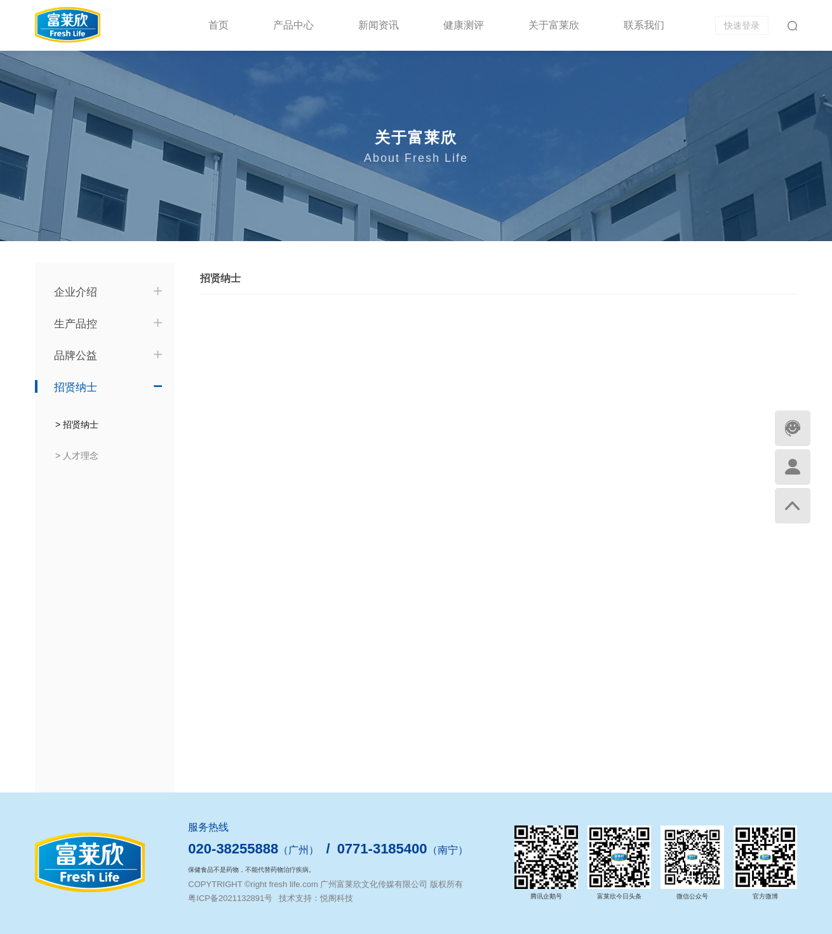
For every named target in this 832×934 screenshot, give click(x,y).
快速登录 (742, 25)
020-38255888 (233, 849)
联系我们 (644, 25)
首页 (218, 25)
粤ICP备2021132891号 (230, 898)
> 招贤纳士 (76, 424)
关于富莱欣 (553, 25)
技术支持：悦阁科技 (316, 898)
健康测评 (463, 25)
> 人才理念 (76, 456)
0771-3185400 (382, 849)
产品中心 (293, 25)
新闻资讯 (378, 25)
